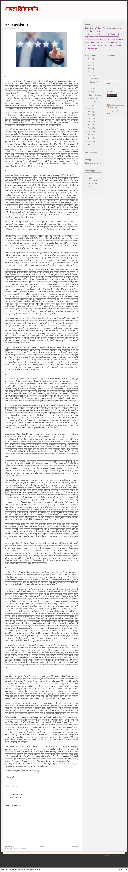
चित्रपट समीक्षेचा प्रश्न (17, 24)
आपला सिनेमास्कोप (21, 9)
